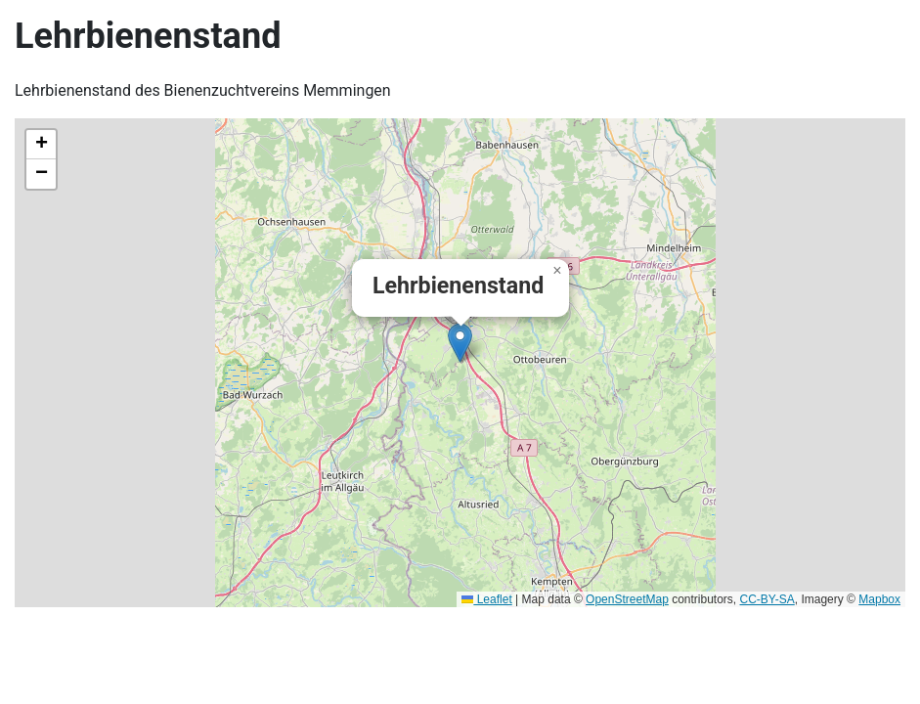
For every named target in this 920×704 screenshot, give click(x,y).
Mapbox (879, 599)
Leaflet (486, 599)
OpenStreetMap (627, 599)
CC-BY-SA (767, 599)
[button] (460, 343)
